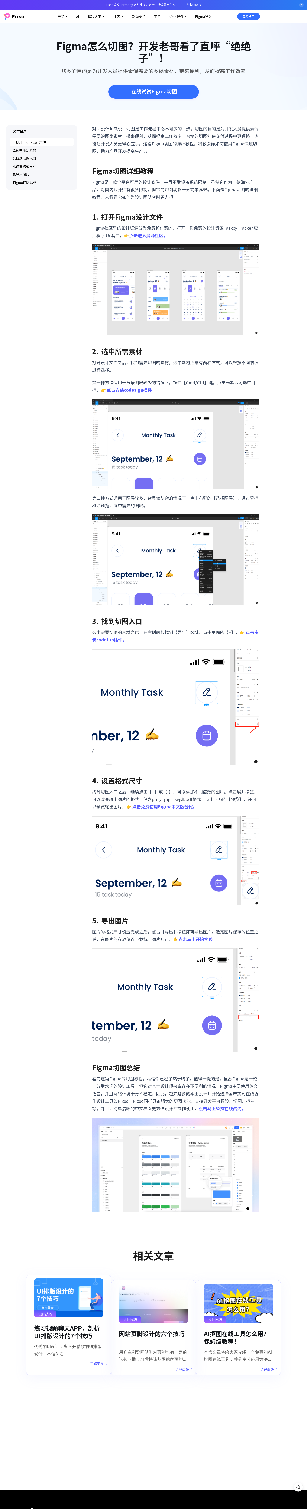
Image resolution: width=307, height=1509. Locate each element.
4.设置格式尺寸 (24, 166)
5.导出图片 (21, 174)
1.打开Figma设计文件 (29, 142)
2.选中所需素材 (24, 150)
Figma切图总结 (24, 182)
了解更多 (94, 1366)
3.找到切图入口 (24, 158)
